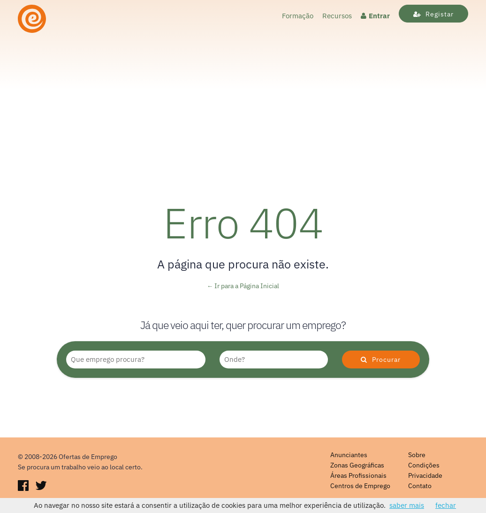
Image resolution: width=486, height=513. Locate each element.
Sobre (416, 455)
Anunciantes (348, 455)
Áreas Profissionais (358, 475)
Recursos (337, 15)
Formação (297, 15)
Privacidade (425, 475)
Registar (433, 14)
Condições (424, 465)
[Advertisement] (243, 106)
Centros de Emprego (360, 486)
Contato (420, 486)
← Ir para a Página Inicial (243, 286)
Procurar (381, 359)
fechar (445, 505)
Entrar (375, 15)
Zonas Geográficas (357, 465)
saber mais (406, 505)
